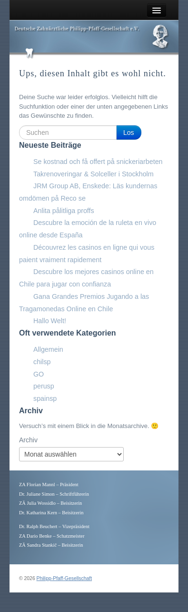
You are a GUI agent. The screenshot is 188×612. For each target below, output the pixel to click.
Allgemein (48, 349)
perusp (43, 386)
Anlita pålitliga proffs (63, 210)
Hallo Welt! (49, 321)
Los (128, 132)
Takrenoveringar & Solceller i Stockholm (93, 174)
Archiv (28, 440)
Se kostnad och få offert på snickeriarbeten (98, 161)
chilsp (42, 362)
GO (38, 374)
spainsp (45, 398)
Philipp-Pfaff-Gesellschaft (64, 578)
